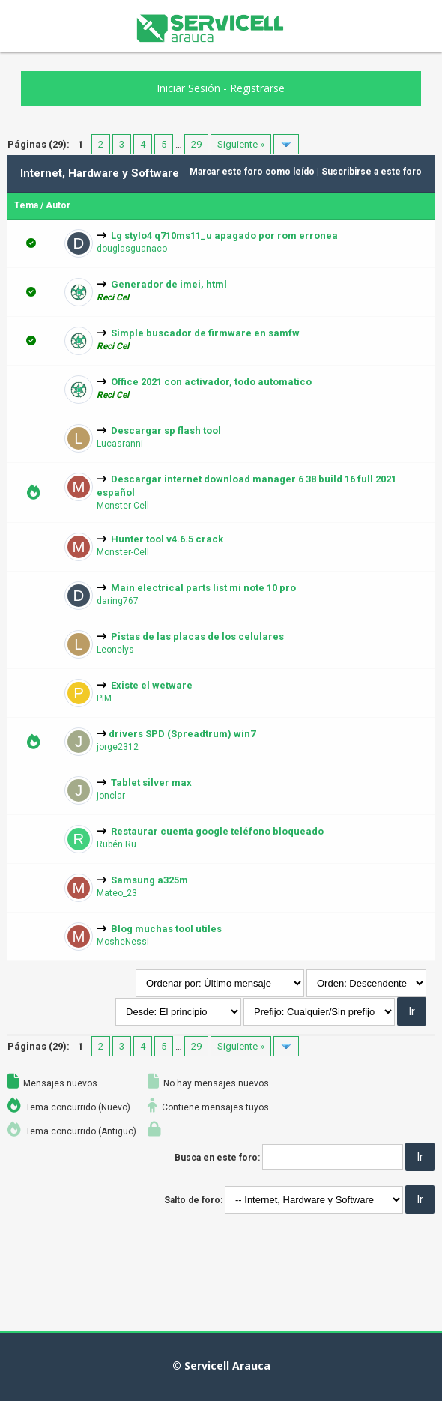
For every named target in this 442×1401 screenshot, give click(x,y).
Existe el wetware (152, 685)
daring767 (118, 601)
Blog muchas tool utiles (166, 928)
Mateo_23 (117, 893)
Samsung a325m (149, 880)
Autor (58, 205)
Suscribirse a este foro (371, 171)
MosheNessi (123, 941)
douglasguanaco (132, 248)
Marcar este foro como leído (252, 171)
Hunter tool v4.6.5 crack (167, 539)
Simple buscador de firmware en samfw (205, 333)
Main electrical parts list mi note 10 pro (203, 587)
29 (196, 144)
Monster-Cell (123, 505)
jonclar (111, 795)
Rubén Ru (116, 844)
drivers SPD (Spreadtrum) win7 (182, 733)
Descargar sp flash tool (166, 430)
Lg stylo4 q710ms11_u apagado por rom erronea (224, 235)
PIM (104, 698)
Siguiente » (240, 144)
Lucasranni (120, 443)
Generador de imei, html (169, 284)
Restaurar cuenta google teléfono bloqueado (217, 831)
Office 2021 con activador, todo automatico (211, 381)
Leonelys (115, 649)
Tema (26, 205)
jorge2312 (118, 747)
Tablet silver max (151, 782)
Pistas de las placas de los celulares (197, 636)
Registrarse (257, 88)
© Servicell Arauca (221, 1365)
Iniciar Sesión (188, 88)
